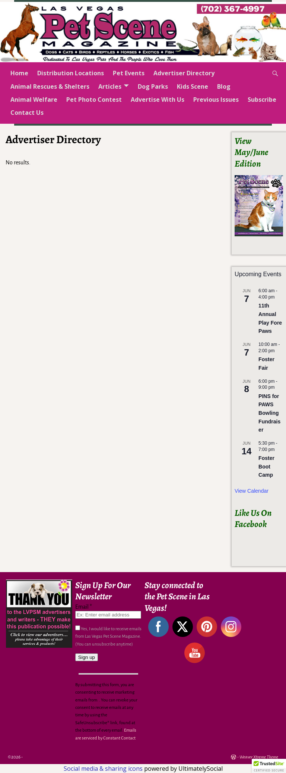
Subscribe (262, 99)
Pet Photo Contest (94, 99)
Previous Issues (216, 99)
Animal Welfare (33, 99)
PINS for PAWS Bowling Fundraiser (269, 413)
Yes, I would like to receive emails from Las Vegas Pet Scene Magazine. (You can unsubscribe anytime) (108, 637)
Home (19, 73)
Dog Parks (153, 86)
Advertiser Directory (183, 73)
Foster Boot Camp (266, 466)
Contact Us (27, 112)
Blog (224, 86)
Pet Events (128, 73)
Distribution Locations (70, 73)
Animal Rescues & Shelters (49, 86)
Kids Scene (192, 86)
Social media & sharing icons (104, 768)
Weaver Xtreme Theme (258, 757)
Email (83, 607)
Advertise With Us (157, 99)
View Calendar (251, 491)
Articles (109, 86)
